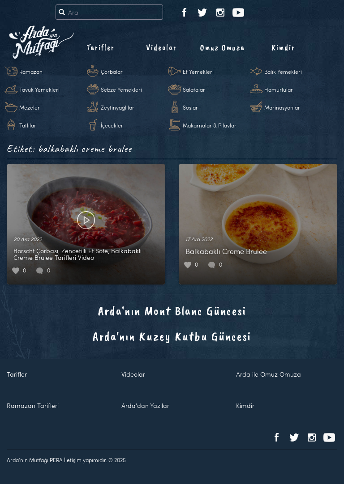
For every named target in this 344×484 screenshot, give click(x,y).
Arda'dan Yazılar (145, 405)
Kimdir (283, 47)
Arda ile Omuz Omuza (268, 374)
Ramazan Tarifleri (33, 405)
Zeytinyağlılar (117, 107)
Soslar (190, 107)
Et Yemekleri (198, 71)
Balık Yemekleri (283, 71)
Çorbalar (112, 71)
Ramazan (31, 71)
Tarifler (100, 47)
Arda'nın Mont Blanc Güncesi (172, 310)
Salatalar (194, 89)
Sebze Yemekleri (121, 89)
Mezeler (29, 107)
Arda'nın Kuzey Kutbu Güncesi (172, 336)
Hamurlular (278, 89)
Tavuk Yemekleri (39, 89)
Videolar (161, 47)
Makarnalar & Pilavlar (209, 125)
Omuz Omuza (222, 47)
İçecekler (112, 125)
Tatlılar (27, 125)
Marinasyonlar (282, 107)
